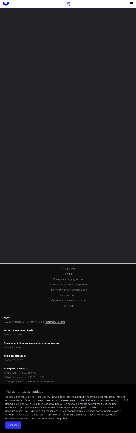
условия (10, 414)
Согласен (13, 425)
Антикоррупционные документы (68, 284)
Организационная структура (68, 300)
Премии (68, 273)
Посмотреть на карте (55, 321)
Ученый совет (68, 295)
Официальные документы (68, 279)
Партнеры (68, 305)
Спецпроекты (68, 268)
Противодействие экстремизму (68, 289)
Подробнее (62, 418)
